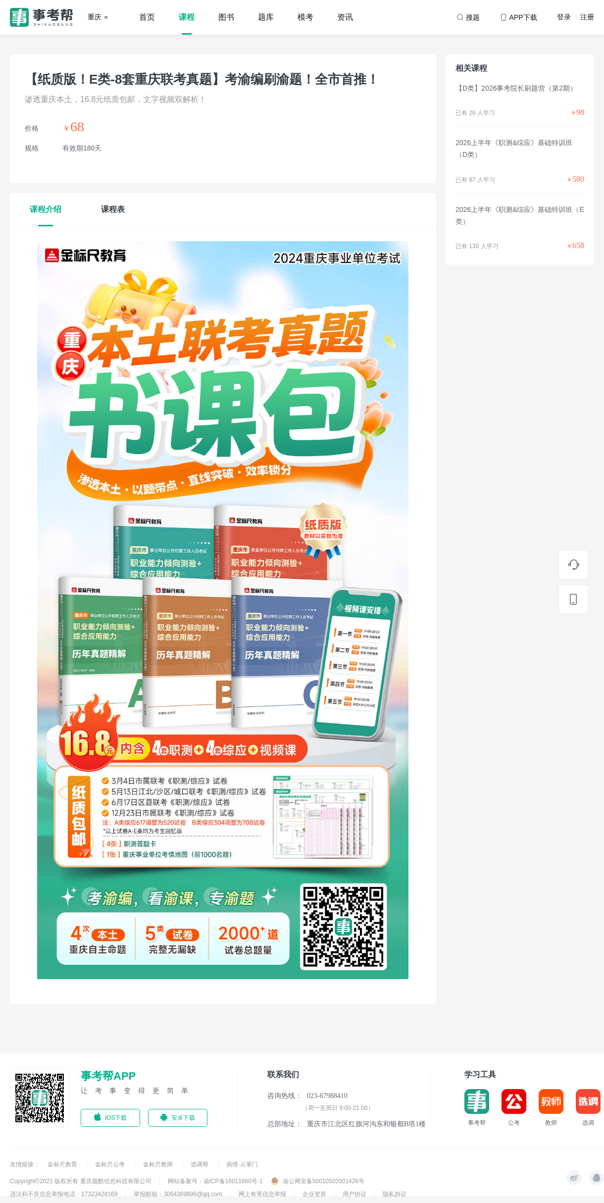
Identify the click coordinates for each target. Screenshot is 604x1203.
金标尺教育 (63, 1164)
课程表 (113, 209)
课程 (187, 17)
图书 (226, 17)
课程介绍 (45, 209)
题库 (266, 17)
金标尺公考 (110, 1164)
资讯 (345, 17)
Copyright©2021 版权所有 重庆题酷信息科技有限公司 (80, 1181)
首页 (147, 17)
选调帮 (200, 1164)
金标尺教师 (158, 1164)
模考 (305, 17)
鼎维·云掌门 (241, 1164)
